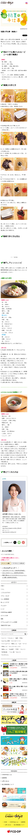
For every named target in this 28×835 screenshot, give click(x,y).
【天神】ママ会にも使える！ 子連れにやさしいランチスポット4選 (18, 695)
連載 (2, 618)
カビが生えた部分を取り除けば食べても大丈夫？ (18, 672)
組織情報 (4, 777)
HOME (5, 822)
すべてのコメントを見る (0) (18, 563)
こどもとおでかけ (13, 667)
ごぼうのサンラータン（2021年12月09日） (13, 570)
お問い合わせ (5, 781)
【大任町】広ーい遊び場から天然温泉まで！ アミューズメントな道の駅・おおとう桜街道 (18, 665)
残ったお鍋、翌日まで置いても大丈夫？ (18, 687)
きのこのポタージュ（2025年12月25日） (13, 573)
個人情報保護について (8, 784)
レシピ (10, 682)
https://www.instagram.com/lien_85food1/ (11, 528)
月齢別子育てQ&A (5, 625)
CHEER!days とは (7, 774)
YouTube (15, 257)
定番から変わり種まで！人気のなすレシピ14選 (18, 679)
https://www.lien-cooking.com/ (9, 532)
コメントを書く (6, 563)
